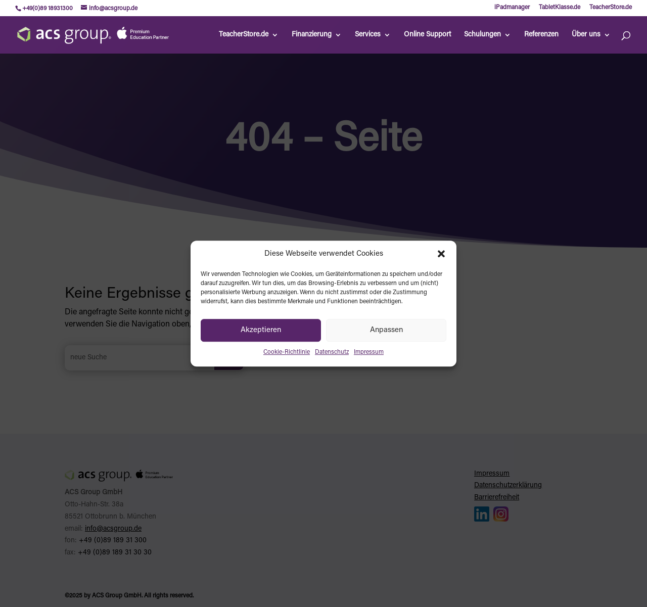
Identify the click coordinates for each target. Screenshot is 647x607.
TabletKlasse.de (559, 8)
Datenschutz (332, 353)
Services (368, 34)
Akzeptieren (261, 330)
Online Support (427, 34)
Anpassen (386, 330)
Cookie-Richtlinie (286, 353)
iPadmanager (512, 8)
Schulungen (482, 34)
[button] (441, 254)
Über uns (586, 34)
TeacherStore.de (610, 8)
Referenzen (541, 34)
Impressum (369, 353)
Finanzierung (312, 34)
